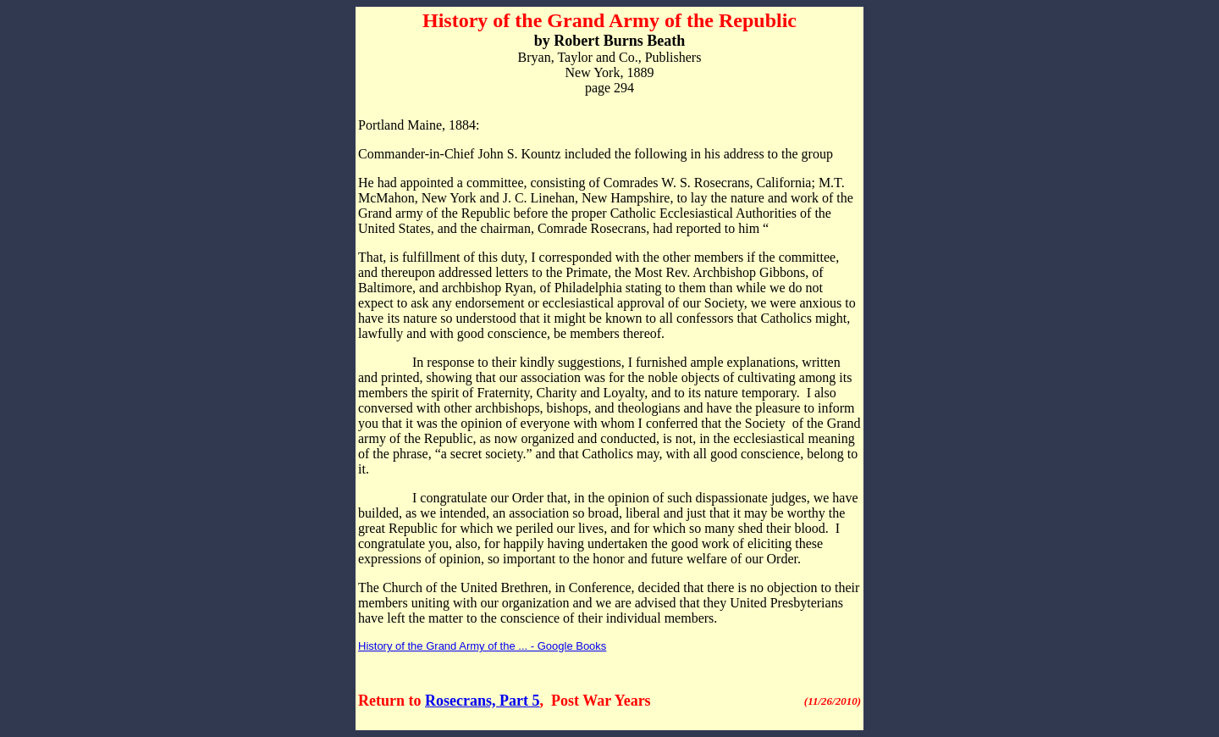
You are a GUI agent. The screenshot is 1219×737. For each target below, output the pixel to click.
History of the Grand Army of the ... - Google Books (482, 646)
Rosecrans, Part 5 (482, 700)
